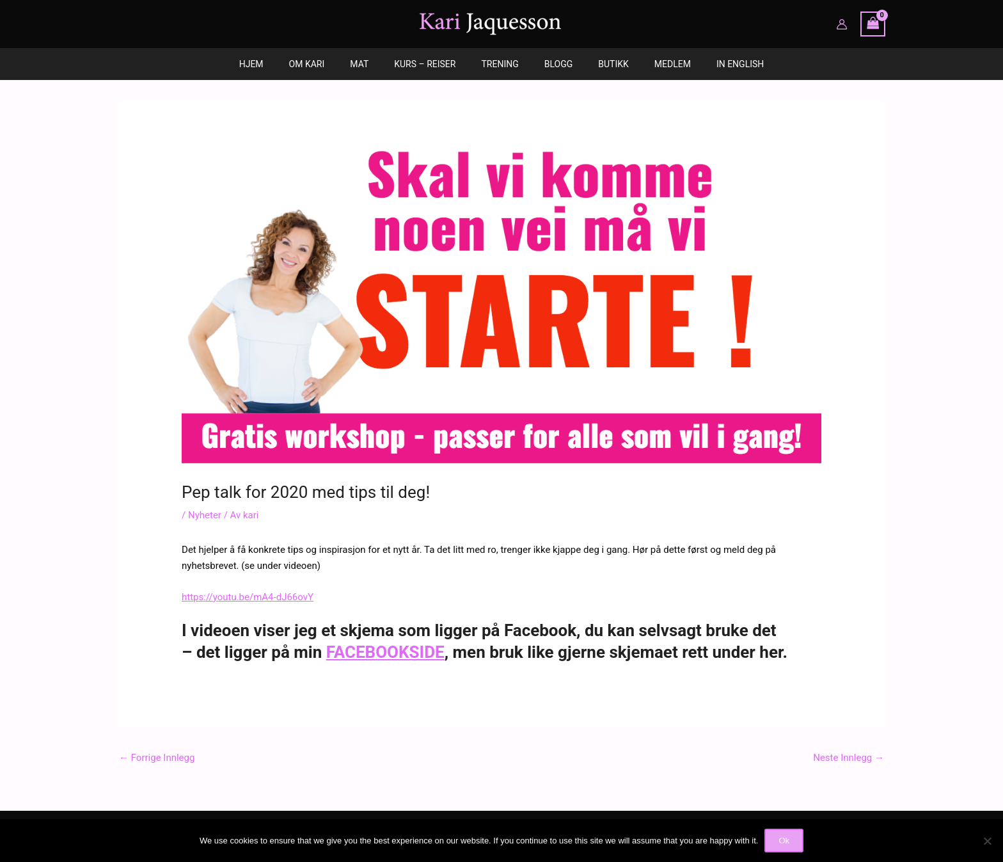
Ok (783, 840)
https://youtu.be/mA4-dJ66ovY (247, 597)
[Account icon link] (842, 24)
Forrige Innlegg (156, 757)
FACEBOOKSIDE (385, 652)
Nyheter (204, 515)
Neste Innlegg (848, 757)
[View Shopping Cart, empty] (873, 24)
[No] (987, 840)
